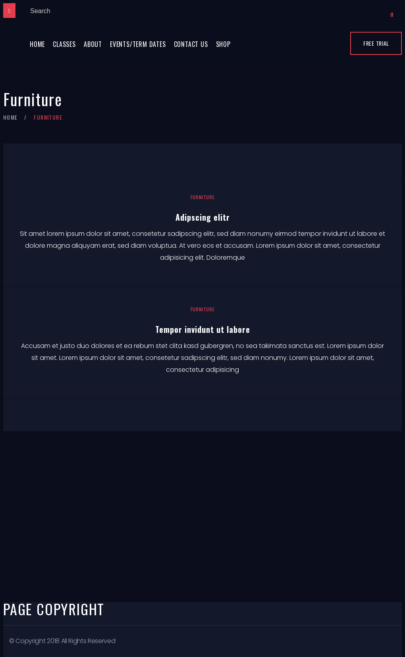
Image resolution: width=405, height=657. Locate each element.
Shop (223, 44)
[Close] (9, 10)
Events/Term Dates (138, 44)
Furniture (202, 197)
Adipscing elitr (203, 217)
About (93, 44)
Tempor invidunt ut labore (202, 329)
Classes (64, 44)
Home (37, 44)
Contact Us (191, 44)
